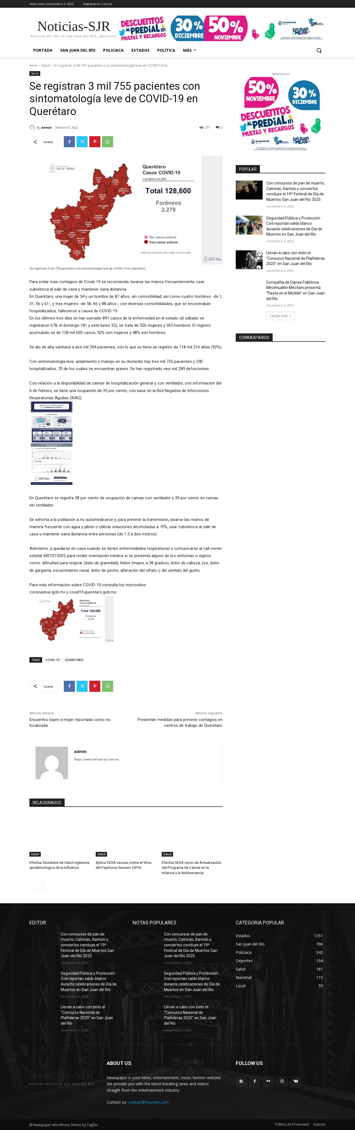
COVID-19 (52, 660)
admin (46, 127)
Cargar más (281, 315)
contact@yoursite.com (148, 1101)
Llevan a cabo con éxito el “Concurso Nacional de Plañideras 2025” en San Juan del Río (295, 258)
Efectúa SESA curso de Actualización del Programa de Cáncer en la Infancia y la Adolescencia (192, 867)
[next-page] (41, 886)
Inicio (33, 65)
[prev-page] (32, 886)
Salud (45, 65)
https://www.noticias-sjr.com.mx (96, 759)
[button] (319, 50)
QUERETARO (74, 660)
